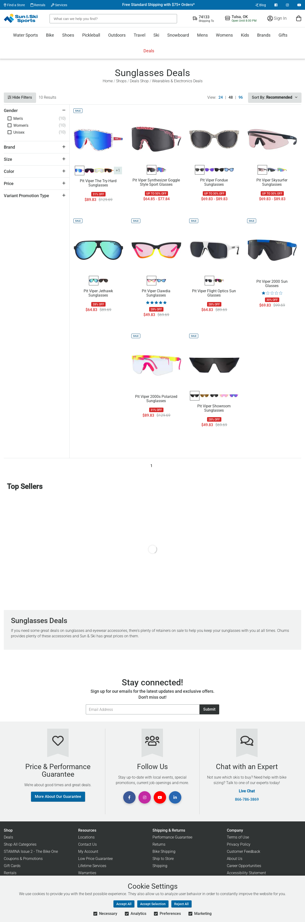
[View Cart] (298, 18)
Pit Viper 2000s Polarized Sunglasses (156, 399)
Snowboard (178, 35)
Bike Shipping (163, 851)
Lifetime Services (92, 865)
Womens (224, 35)
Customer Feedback (243, 851)
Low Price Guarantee (95, 858)
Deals (148, 50)
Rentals (37, 5)
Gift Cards (12, 865)
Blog (260, 5)
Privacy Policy (238, 844)
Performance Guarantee (172, 837)
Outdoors (117, 35)
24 (221, 97)
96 (241, 97)
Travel (139, 35)
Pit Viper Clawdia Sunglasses (156, 293)
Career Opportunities (244, 865)
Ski (156, 35)
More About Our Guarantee (58, 796)
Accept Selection (153, 904)
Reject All (181, 904)
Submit (209, 709)
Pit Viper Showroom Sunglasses (214, 408)
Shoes (68, 35)
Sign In (277, 18)
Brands (263, 35)
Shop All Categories (20, 844)
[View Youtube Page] (299, 5)
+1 (118, 170)
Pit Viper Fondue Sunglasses (214, 182)
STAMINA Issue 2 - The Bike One (31, 851)
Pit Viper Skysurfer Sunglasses (271, 182)
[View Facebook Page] (275, 5)
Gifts (283, 35)
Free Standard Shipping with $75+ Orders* (158, 5)
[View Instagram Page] (287, 5)
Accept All (124, 904)
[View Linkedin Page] (175, 797)
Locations (86, 837)
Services (59, 5)
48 (231, 97)
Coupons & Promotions (23, 858)
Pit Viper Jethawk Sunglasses (98, 293)
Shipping (159, 865)
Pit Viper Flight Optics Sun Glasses (214, 293)
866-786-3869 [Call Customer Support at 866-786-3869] (247, 799)
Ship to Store (163, 858)
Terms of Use (238, 837)
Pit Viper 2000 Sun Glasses (272, 283)
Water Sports (25, 35)
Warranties (87, 873)
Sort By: (274, 97)
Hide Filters (20, 97)
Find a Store (14, 5)
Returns (158, 844)
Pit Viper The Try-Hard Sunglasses (98, 183)
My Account (88, 851)
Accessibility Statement (246, 873)
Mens (202, 35)
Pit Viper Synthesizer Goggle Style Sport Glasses (156, 182)
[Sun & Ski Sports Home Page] (21, 18)
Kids (245, 35)
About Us (234, 858)
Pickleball (91, 35)
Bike (50, 35)
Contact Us (87, 844)
